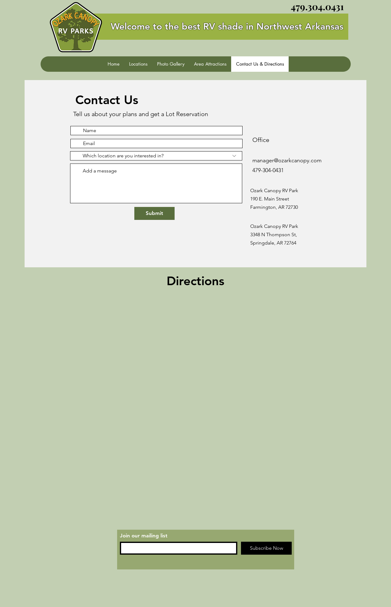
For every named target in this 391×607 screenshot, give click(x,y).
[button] (138, 64)
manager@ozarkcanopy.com (287, 160)
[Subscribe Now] (266, 548)
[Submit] (154, 213)
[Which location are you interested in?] (156, 155)
